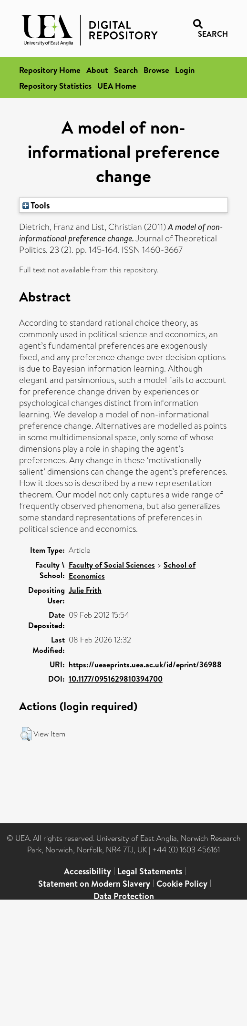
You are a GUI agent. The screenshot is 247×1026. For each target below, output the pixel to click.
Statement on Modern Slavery (94, 884)
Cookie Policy (181, 884)
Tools (36, 205)
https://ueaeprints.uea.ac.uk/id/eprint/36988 (145, 664)
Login (185, 69)
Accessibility (87, 871)
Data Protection (123, 896)
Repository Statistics (55, 85)
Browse (156, 69)
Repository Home (50, 69)
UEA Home (116, 85)
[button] (26, 734)
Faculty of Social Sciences (112, 565)
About (97, 69)
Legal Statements (149, 871)
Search (126, 69)
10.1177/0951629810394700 (116, 679)
